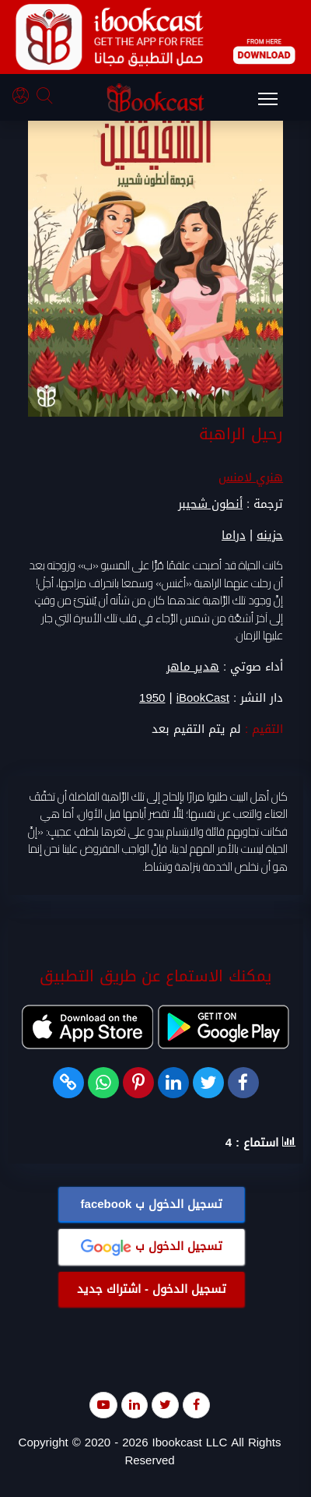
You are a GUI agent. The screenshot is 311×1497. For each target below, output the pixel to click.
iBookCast (202, 698)
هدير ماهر (192, 667)
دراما (234, 536)
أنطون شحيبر (210, 505)
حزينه (270, 536)
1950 (152, 698)
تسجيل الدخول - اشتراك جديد (151, 1289)
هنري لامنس (250, 478)
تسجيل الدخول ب (152, 1204)
